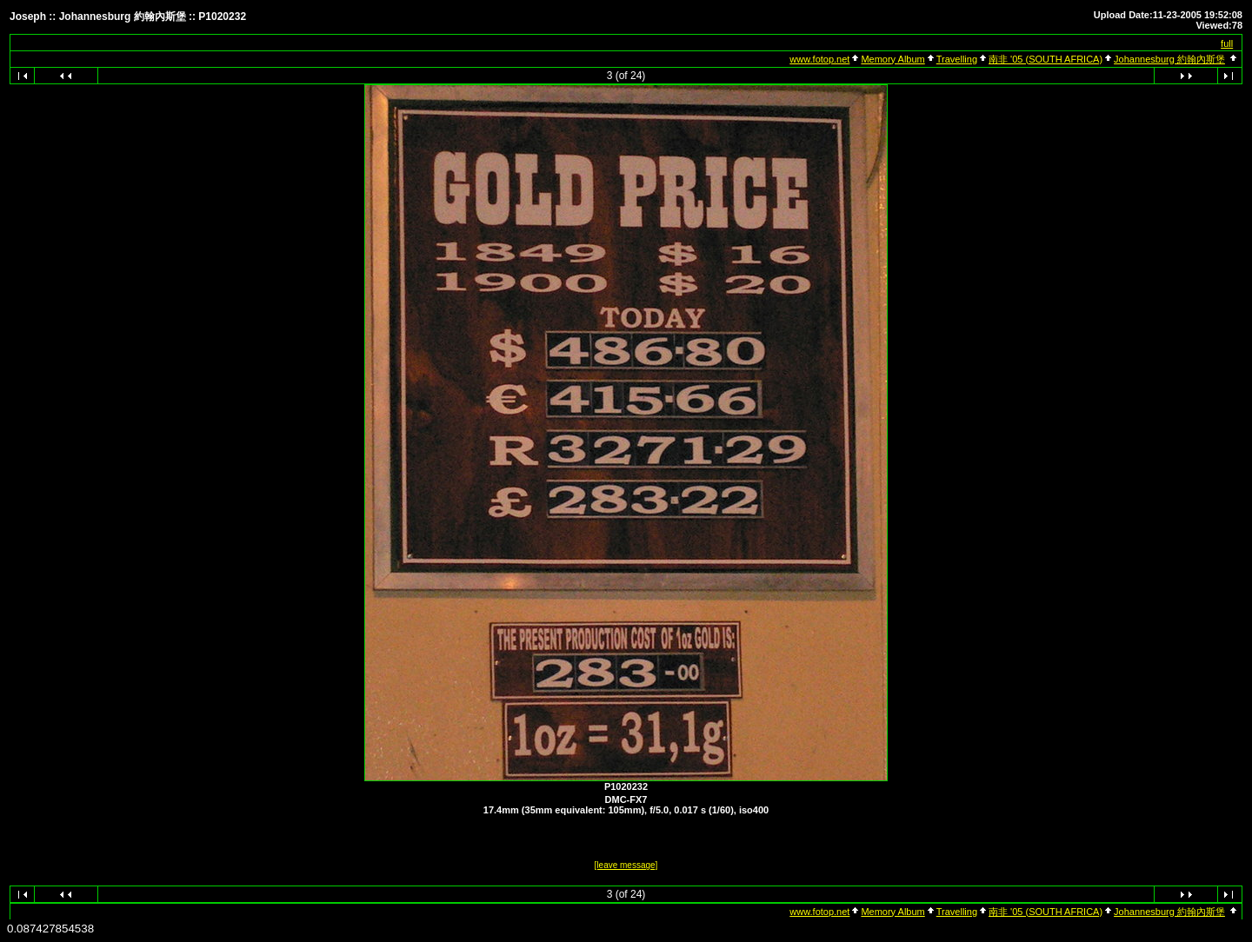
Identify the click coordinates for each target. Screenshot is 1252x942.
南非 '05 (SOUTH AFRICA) (1045, 59)
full (1227, 43)
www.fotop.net (819, 59)
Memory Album (892, 59)
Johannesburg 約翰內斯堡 (1169, 59)
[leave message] (626, 865)
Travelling (956, 59)
